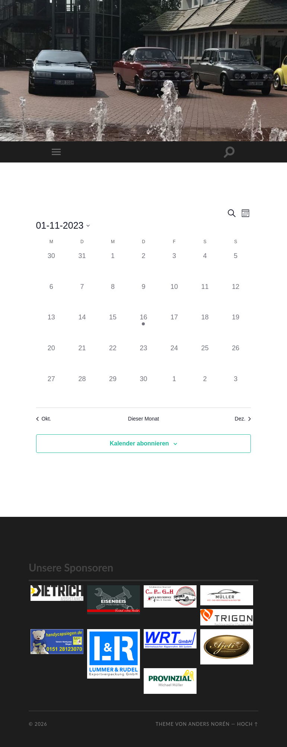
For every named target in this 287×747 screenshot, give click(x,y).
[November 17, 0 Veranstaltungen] (174, 327)
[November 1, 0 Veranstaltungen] (113, 266)
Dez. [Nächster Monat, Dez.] (243, 419)
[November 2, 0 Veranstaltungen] (143, 266)
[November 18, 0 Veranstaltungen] (204, 327)
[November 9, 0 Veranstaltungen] (143, 297)
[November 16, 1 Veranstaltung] (143, 327)
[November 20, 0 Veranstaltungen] (51, 358)
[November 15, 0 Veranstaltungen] (113, 327)
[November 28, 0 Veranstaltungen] (82, 389)
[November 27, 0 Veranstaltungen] (51, 389)
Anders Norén (209, 724)
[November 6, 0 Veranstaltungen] (51, 297)
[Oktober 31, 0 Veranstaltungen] (82, 266)
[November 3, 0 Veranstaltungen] (174, 266)
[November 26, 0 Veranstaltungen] (235, 358)
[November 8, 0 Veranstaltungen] (113, 297)
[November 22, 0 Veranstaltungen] (113, 358)
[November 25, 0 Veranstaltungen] (204, 358)
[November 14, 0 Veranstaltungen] (82, 327)
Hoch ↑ (247, 724)
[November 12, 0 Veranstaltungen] (235, 297)
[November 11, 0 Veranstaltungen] (204, 297)
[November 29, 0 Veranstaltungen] (113, 389)
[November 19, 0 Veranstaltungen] (235, 327)
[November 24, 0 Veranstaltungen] (174, 358)
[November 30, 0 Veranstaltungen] (143, 389)
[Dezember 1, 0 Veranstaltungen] (174, 389)
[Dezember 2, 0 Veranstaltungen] (204, 389)
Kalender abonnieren (139, 443)
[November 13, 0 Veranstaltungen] (51, 327)
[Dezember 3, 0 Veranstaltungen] (235, 389)
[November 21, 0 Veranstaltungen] (82, 358)
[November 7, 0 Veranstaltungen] (82, 297)
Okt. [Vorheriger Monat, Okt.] (43, 419)
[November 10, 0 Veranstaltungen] (174, 297)
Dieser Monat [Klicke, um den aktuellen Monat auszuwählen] (143, 419)
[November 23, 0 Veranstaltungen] (143, 358)
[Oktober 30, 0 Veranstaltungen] (51, 266)
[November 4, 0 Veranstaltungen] (204, 266)
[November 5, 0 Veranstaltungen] (235, 266)
